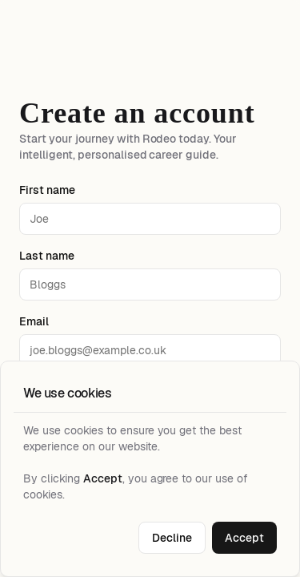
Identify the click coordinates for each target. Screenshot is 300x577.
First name (47, 190)
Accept (244, 538)
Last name (46, 255)
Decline (172, 538)
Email (34, 321)
